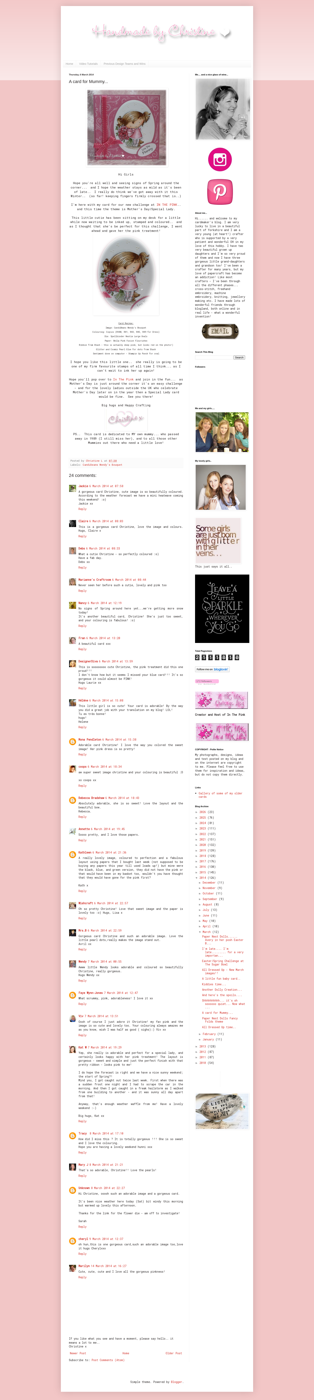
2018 (203, 856)
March (207, 932)
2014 (203, 878)
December (210, 882)
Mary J (83, 1165)
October (209, 893)
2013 (203, 1046)
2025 (203, 817)
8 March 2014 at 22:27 (108, 1188)
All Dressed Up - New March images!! (223, 971)
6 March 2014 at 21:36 (109, 852)
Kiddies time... (214, 984)
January (209, 1039)
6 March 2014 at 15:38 (119, 739)
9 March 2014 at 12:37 (106, 1239)
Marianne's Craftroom (94, 580)
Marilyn (84, 1266)
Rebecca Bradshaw (91, 798)
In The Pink (123, 379)
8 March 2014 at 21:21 (106, 1165)
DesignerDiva (88, 661)
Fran (81, 638)
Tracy (83, 1133)
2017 (203, 861)
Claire (83, 521)
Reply (82, 509)
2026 (203, 812)
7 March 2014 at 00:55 (105, 961)
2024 (203, 823)
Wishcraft (85, 903)
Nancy (82, 603)
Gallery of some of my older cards (221, 795)
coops (82, 766)
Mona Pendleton (89, 739)
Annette (84, 829)
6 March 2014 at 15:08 (106, 700)
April (207, 926)
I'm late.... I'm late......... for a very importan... (223, 952)
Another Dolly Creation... (222, 989)
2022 (203, 834)
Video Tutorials (88, 63)
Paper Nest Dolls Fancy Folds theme (220, 1020)
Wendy (82, 961)
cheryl (83, 1239)
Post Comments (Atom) (108, 1360)
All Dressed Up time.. (219, 1027)
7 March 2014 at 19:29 (105, 1047)
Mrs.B (82, 930)
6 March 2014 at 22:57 (111, 903)
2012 (203, 1052)
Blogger (176, 1382)
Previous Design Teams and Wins (125, 63)
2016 (203, 867)
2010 (203, 1063)
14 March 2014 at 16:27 (108, 1266)
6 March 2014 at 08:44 (129, 580)
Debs (81, 548)
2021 (203, 839)
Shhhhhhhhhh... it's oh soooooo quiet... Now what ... (223, 1004)
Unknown (84, 1188)
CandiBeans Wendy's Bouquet (102, 464)
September (211, 899)
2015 (203, 872)
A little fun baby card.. (221, 978)
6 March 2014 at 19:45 (108, 829)
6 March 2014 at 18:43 (122, 798)
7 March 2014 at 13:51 (101, 1016)
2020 (203, 845)
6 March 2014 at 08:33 (103, 548)
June (207, 915)
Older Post (174, 1353)
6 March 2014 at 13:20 (103, 638)
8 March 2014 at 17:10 (106, 1133)
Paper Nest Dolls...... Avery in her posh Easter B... (223, 940)
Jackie (83, 486)
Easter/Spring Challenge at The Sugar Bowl (223, 962)
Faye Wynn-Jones (90, 993)
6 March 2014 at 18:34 (105, 766)
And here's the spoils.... (222, 995)
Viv (80, 1016)
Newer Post (78, 1353)
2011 (203, 1057)
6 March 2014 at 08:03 (106, 521)
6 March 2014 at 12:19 (105, 603)
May (206, 921)
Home (69, 63)
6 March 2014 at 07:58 (106, 486)
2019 (203, 850)
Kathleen (84, 852)
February (210, 1034)
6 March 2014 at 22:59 (105, 930)
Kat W (82, 1047)
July (207, 910)
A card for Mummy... (217, 1013)
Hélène (83, 700)
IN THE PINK (167, 205)
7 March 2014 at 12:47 (121, 993)
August (208, 904)
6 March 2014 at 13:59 (116, 661)
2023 (203, 828)
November (210, 888)
